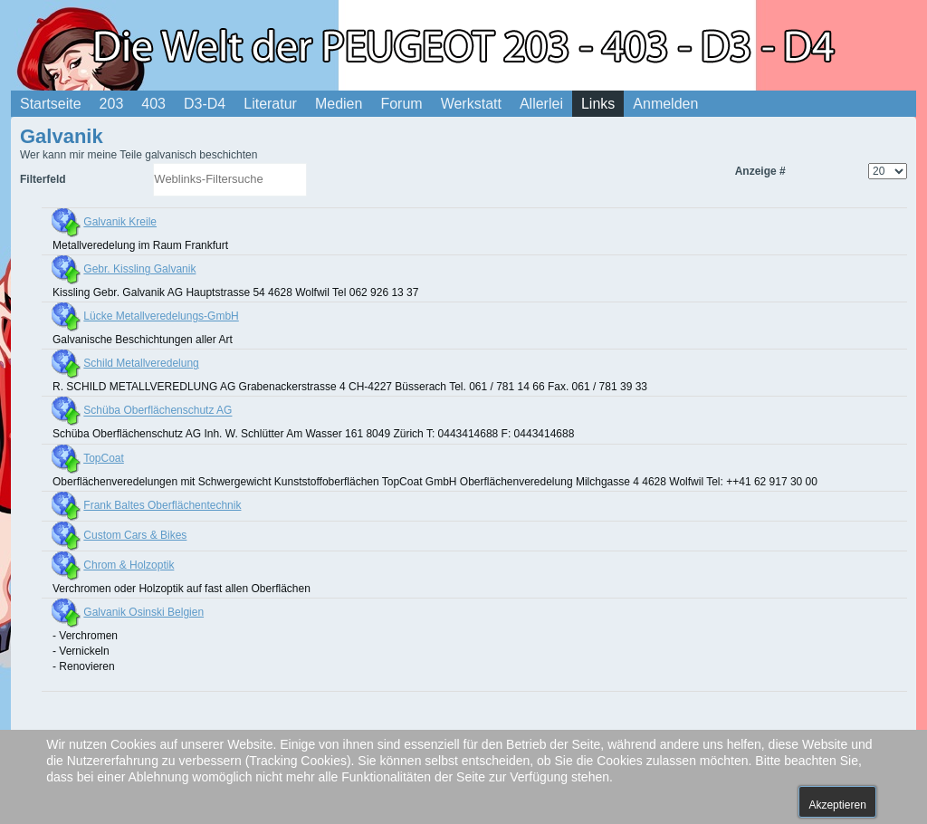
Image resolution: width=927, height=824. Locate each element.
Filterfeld (44, 179)
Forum (401, 103)
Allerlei (541, 103)
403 (153, 103)
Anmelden (665, 103)
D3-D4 (204, 103)
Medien (338, 103)
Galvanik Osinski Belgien (143, 612)
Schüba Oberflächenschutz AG (157, 411)
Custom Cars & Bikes (134, 535)
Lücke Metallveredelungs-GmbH (160, 316)
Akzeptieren (836, 805)
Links (598, 103)
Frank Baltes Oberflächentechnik (162, 505)
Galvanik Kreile (120, 222)
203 (112, 103)
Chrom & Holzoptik (128, 565)
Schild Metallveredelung (140, 363)
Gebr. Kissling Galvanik (139, 269)
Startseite (50, 103)
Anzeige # (760, 171)
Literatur (270, 103)
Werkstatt (471, 103)
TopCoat (103, 458)
